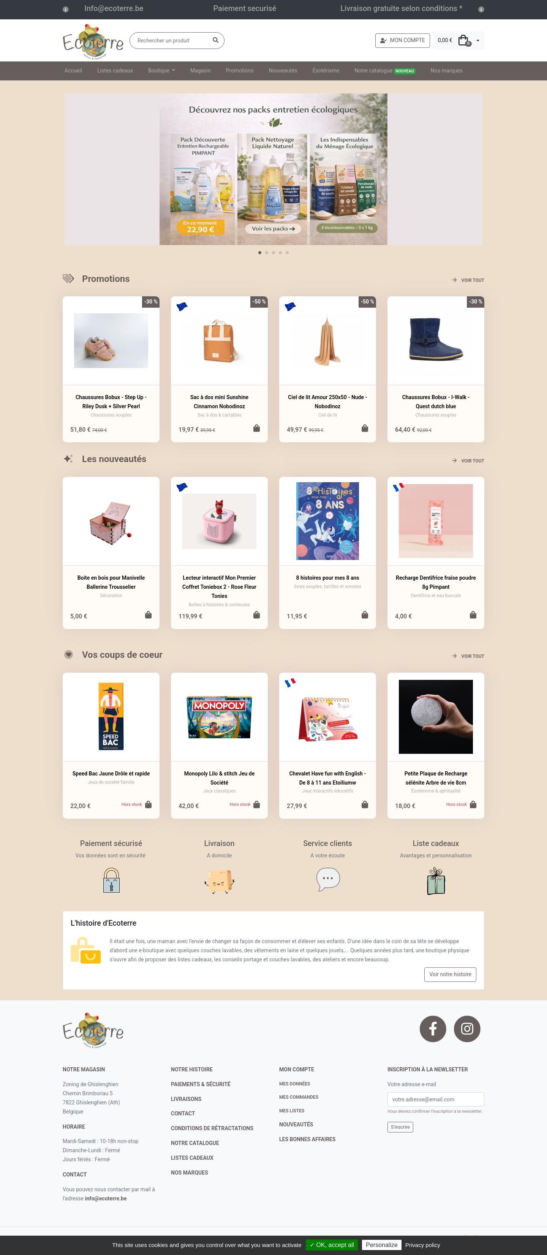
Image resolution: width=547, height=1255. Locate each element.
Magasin (200, 71)
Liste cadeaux (436, 843)
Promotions (240, 71)
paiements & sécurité (201, 1084)
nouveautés (296, 1124)
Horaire (74, 1127)
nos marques (189, 1173)
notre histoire (192, 1069)
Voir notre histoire (450, 974)
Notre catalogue (385, 71)
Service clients (327, 843)
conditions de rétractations (212, 1128)
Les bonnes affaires (307, 1139)
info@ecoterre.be (106, 1198)
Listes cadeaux (115, 71)
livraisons (186, 1099)
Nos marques (447, 71)
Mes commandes (298, 1097)
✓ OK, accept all (332, 1245)
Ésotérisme (326, 71)
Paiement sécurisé (111, 843)
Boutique (159, 71)
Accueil (73, 71)
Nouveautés (283, 71)
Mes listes (291, 1110)
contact (75, 1175)
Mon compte (296, 1069)
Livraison (219, 843)
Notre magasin (84, 1069)
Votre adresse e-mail (411, 1084)
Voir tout (468, 280)
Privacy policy (422, 1245)
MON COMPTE (402, 40)
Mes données (294, 1084)
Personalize (382, 1245)
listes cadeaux (192, 1158)
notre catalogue (195, 1143)
